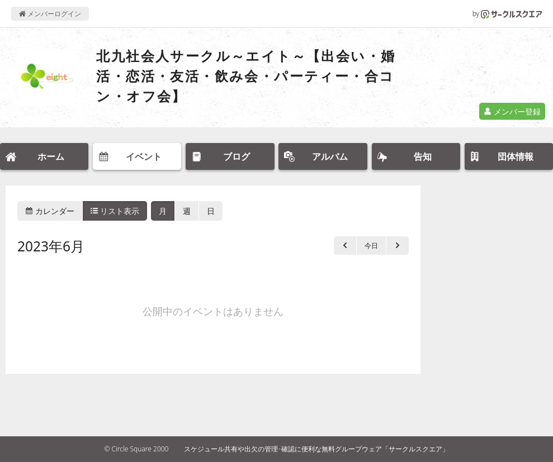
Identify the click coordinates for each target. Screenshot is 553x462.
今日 (371, 245)
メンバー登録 (512, 111)
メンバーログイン (50, 13)
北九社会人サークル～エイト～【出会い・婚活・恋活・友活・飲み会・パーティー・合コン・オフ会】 (245, 75)
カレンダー (49, 211)
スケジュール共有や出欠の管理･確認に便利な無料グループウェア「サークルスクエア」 (316, 449)
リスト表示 (115, 211)
